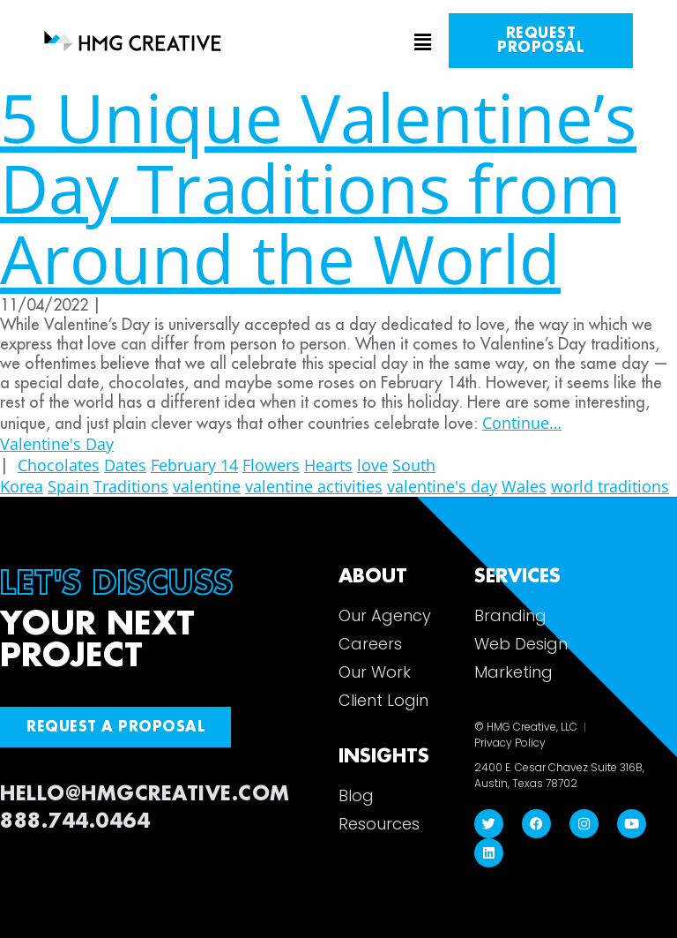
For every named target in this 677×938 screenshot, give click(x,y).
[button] (338, 43)
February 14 (194, 465)
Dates (125, 465)
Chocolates (59, 465)
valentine (207, 486)
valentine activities (314, 486)
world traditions (610, 486)
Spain (68, 486)
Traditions (130, 486)
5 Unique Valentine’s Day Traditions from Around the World (318, 187)
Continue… (522, 422)
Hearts (328, 465)
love (372, 465)
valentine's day (442, 486)
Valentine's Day (57, 443)
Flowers (271, 465)
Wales (524, 486)
